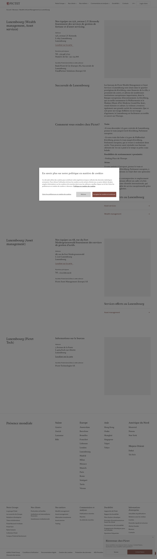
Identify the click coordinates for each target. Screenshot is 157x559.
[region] (79, 184)
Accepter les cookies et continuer (104, 194)
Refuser (83, 194)
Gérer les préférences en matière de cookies (56, 194)
